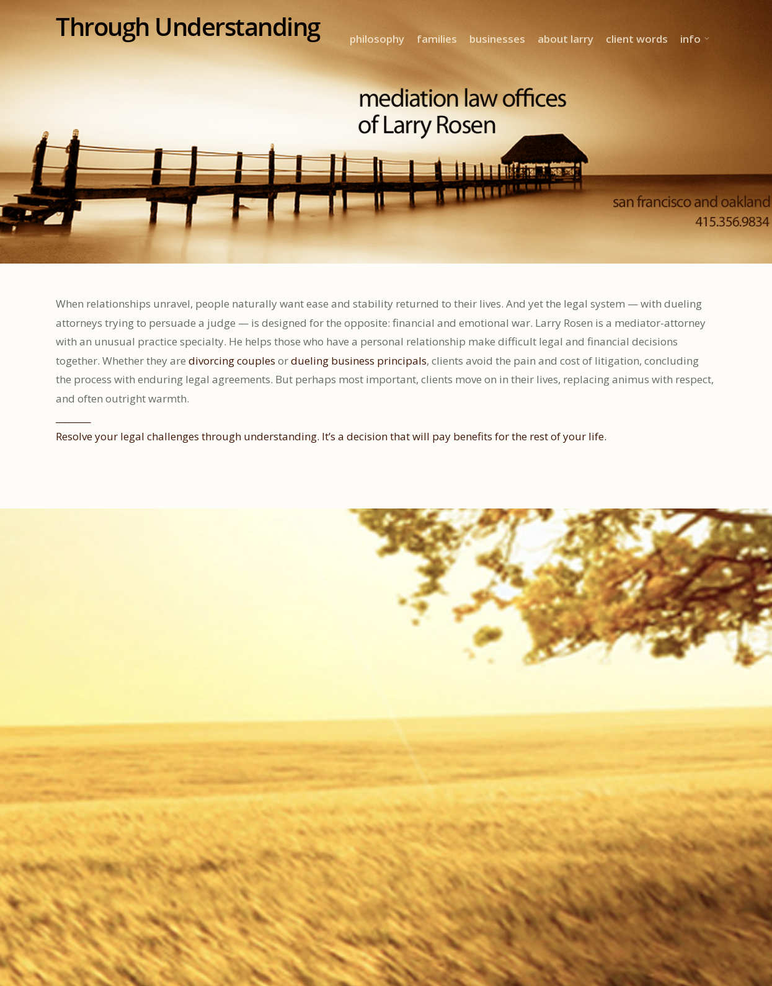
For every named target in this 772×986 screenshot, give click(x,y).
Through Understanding (188, 26)
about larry (565, 39)
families (437, 39)
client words (637, 39)
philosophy (377, 39)
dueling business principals (359, 360)
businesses (497, 39)
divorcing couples (232, 360)
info (695, 39)
